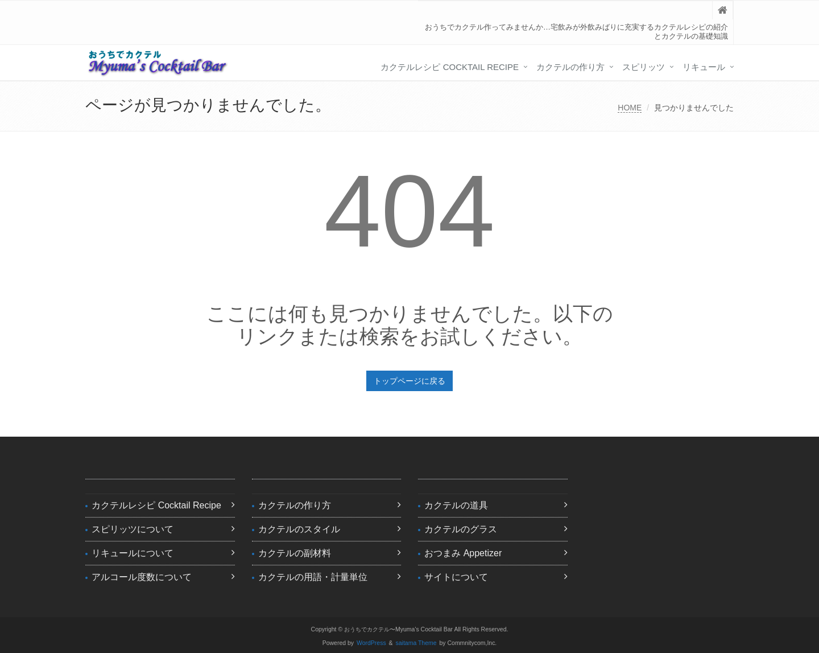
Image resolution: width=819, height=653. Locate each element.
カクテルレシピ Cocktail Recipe (449, 67)
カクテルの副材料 (294, 553)
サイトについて (456, 577)
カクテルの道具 (456, 505)
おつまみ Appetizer (463, 553)
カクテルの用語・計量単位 (312, 577)
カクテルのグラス (460, 529)
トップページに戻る (409, 380)
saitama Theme (416, 643)
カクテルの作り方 (570, 67)
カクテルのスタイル (299, 529)
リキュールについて (132, 553)
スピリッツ (643, 67)
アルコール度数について (142, 577)
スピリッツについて (132, 529)
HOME (630, 107)
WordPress (371, 643)
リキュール (703, 67)
